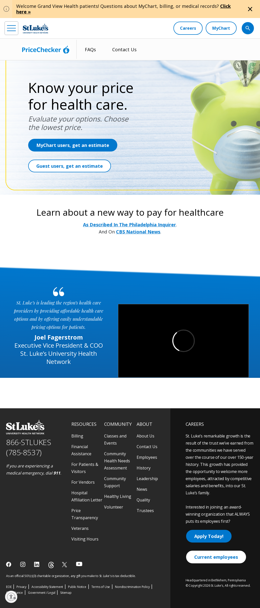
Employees (147, 457)
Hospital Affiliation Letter (86, 496)
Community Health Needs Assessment (117, 461)
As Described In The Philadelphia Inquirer (129, 225)
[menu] (11, 28)
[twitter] (65, 564)
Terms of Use (100, 587)
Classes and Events (115, 439)
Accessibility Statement (47, 587)
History (144, 468)
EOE (8, 587)
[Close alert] (250, 9)
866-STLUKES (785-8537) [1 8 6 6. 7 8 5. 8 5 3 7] (28, 447)
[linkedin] (37, 564)
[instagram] (23, 564)
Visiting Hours (85, 539)
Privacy (21, 587)
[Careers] (188, 28)
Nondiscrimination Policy (132, 587)
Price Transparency (84, 514)
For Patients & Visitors (84, 468)
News (142, 489)
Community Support (115, 482)
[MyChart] (221, 28)
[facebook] (9, 564)
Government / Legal (41, 592)
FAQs (90, 49)
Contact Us (124, 49)
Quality (143, 500)
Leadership (147, 478)
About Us (145, 436)
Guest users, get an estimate (69, 166)
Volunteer (113, 507)
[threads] (51, 565)
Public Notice (77, 587)
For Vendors (83, 482)
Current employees (216, 557)
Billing (77, 436)
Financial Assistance (81, 450)
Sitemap (66, 592)
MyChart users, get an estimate (72, 145)
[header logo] (35, 28)
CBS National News (138, 232)
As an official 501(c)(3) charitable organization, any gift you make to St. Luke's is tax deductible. (71, 576)
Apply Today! (208, 536)
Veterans (80, 528)
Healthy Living (117, 496)
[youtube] (79, 564)
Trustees (145, 510)
